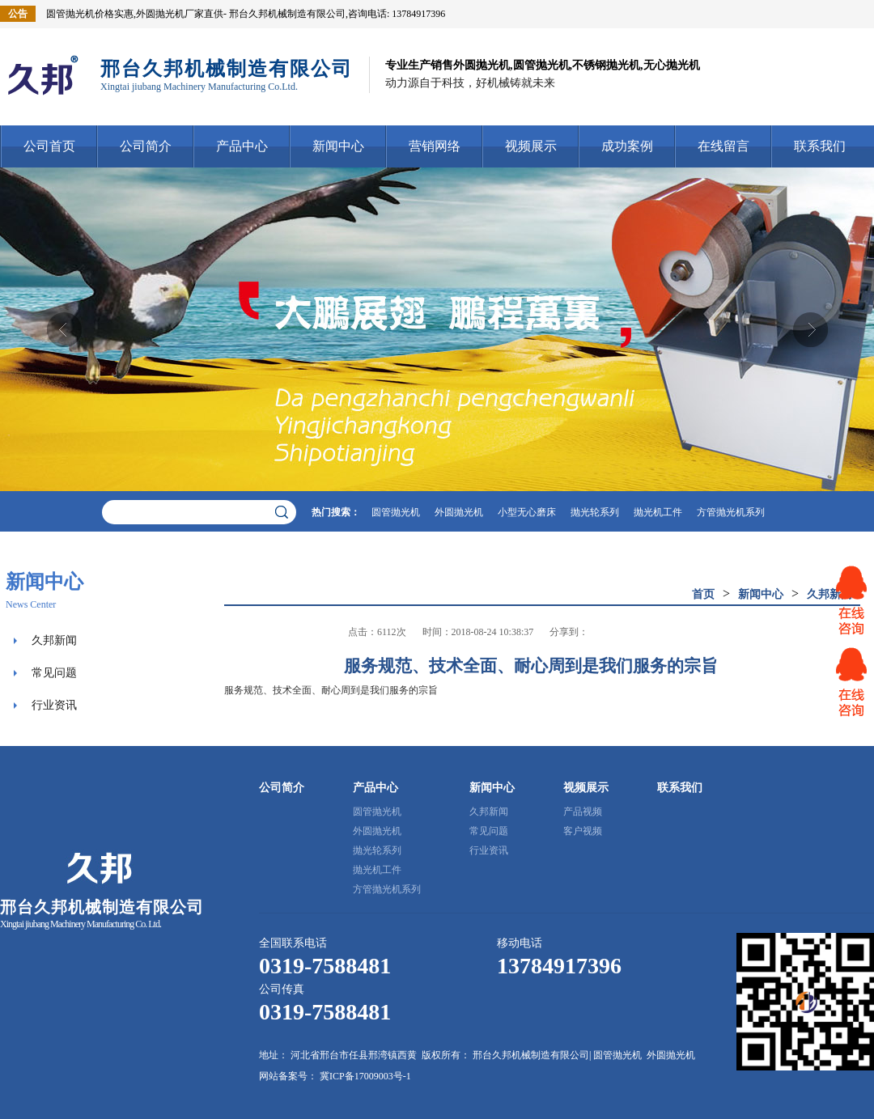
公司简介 (146, 146)
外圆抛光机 (459, 512)
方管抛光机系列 (731, 512)
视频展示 (531, 146)
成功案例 (627, 146)
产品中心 (242, 146)
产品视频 (582, 811)
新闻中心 (338, 146)
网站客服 (851, 600)
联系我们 (820, 146)
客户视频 (582, 831)
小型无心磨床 (527, 512)
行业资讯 (54, 705)
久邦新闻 (54, 640)
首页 (703, 594)
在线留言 (723, 146)
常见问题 (54, 673)
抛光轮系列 (595, 512)
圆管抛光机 (395, 512)
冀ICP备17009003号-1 (365, 1076)
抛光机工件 (658, 512)
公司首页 (49, 146)
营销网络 (434, 146)
